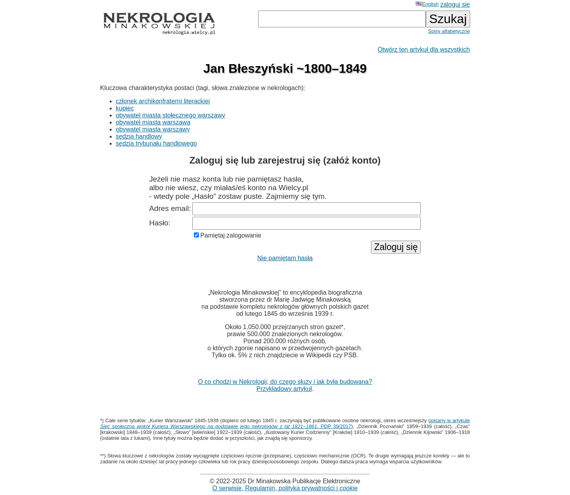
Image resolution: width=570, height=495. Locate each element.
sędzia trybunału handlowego (156, 143)
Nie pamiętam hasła (285, 258)
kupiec (125, 108)
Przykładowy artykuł (284, 388)
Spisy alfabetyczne (449, 31)
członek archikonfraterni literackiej (163, 101)
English (427, 4)
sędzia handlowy (139, 136)
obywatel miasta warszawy (153, 129)
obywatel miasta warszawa (153, 122)
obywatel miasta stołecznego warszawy (170, 115)
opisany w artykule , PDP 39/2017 (285, 423)
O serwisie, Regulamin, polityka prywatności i (285, 488)
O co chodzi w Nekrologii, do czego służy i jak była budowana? (285, 381)
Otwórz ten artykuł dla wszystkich (424, 49)
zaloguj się (455, 4)
